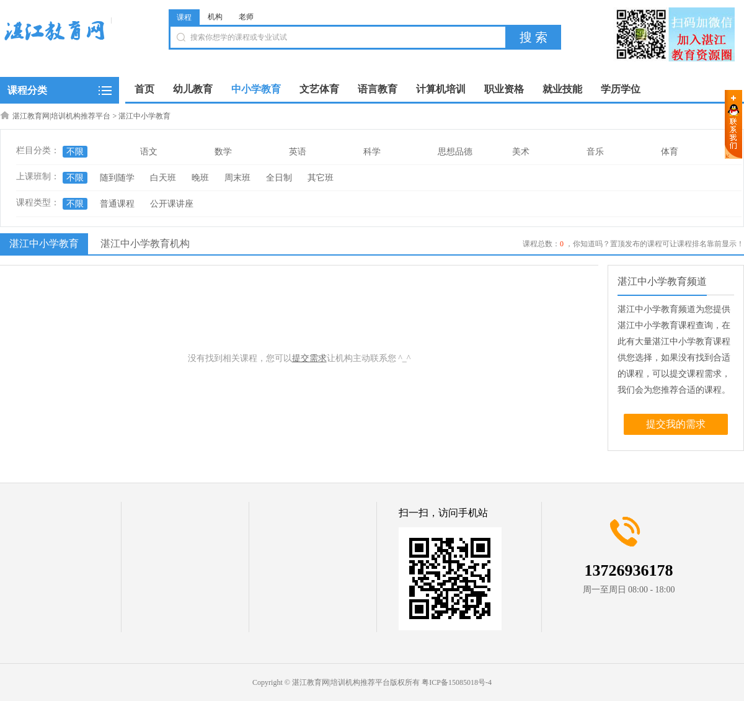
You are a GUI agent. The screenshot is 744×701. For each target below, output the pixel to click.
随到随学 (117, 177)
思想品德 (455, 151)
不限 (75, 151)
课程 (184, 17)
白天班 (163, 177)
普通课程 (117, 203)
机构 (215, 16)
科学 (372, 151)
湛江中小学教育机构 (145, 243)
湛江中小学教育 (144, 116)
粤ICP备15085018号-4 (457, 682)
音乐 (595, 151)
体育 (669, 151)
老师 (246, 16)
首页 (144, 89)
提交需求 (309, 358)
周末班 (237, 177)
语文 (148, 151)
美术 (520, 151)
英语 (297, 151)
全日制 (279, 177)
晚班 (200, 177)
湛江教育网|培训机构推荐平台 (61, 116)
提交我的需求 (676, 424)
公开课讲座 (171, 203)
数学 (223, 151)
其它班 (321, 177)
